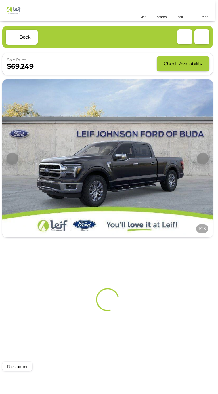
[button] (143, 11)
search (162, 17)
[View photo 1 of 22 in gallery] (107, 158)
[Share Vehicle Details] (201, 36)
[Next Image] (203, 158)
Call (180, 17)
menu (206, 17)
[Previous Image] (12, 158)
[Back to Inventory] (22, 37)
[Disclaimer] (17, 366)
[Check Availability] (183, 63)
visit (143, 17)
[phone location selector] (180, 8)
